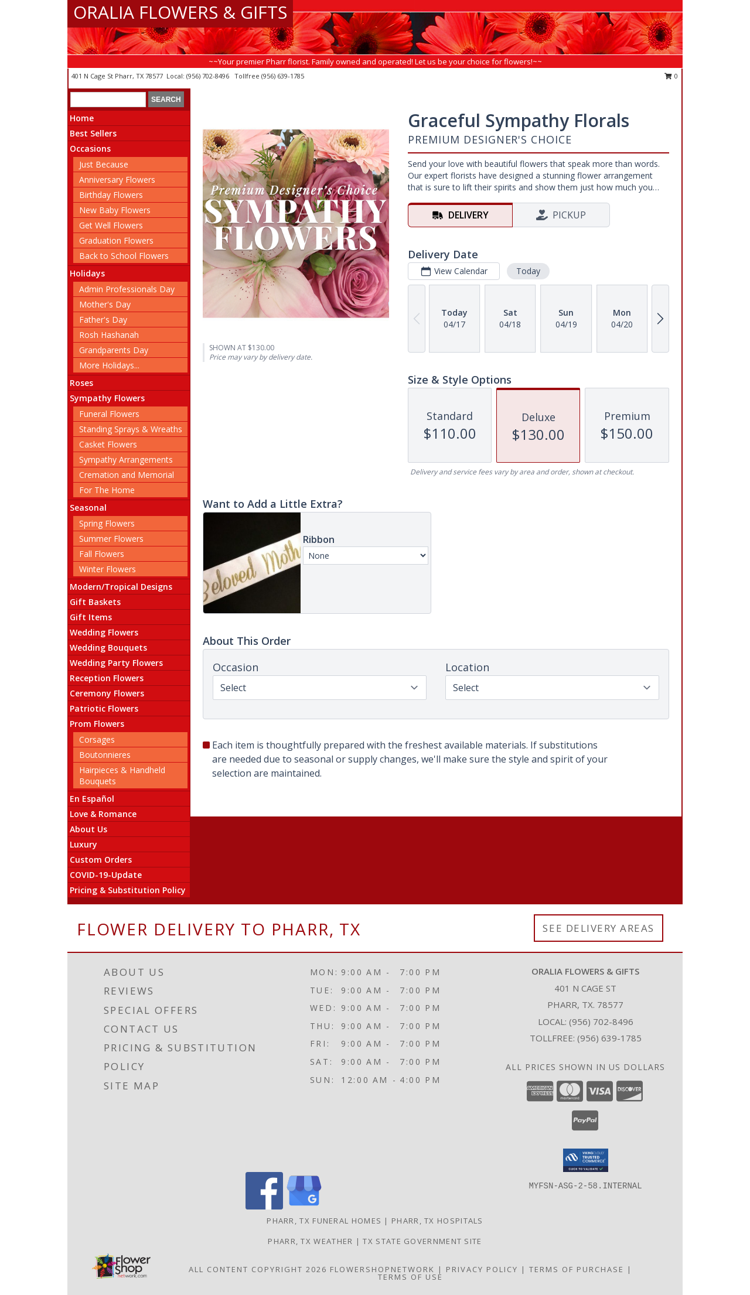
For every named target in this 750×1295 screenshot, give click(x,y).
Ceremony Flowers (107, 693)
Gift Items (91, 617)
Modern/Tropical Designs (121, 586)
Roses (81, 382)
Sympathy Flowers (107, 398)
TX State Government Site (422, 1241)
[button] (585, 1160)
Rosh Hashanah (109, 334)
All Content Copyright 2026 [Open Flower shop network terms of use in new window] (258, 1269)
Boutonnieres (105, 754)
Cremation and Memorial (126, 474)
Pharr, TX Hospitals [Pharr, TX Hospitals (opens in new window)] (437, 1220)
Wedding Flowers (104, 632)
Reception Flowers (107, 678)
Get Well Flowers (111, 225)
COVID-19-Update (106, 874)
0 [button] (671, 75)
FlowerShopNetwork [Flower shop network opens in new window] (382, 1269)
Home (82, 118)
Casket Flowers (108, 444)
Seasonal (88, 507)
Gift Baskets (95, 601)
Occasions (90, 148)
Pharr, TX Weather (310, 1241)
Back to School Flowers (124, 255)
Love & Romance (103, 813)
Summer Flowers (111, 538)
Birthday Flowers (111, 194)
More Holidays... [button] (109, 365)
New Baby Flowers (115, 210)
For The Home (107, 490)
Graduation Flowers (116, 240)
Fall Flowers (101, 553)
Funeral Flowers (109, 413)
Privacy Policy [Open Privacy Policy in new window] (482, 1269)
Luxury (83, 844)
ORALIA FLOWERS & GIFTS (180, 12)
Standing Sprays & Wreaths (130, 429)
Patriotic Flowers (104, 708)
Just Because (103, 164)
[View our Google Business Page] (304, 1206)
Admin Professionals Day (127, 289)
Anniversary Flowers (117, 179)
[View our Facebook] (264, 1206)
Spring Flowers (107, 523)
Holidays (87, 273)
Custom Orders (101, 859)
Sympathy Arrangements (126, 459)
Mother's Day (105, 304)
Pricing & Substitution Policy (128, 890)
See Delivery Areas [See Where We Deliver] (598, 928)
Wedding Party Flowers (116, 662)
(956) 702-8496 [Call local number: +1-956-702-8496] (208, 75)
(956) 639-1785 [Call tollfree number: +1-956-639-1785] (282, 75)
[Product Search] (108, 99)
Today (528, 270)
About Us (88, 829)
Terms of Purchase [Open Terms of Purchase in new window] (576, 1269)
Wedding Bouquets (108, 647)
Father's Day (103, 319)
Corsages (97, 739)
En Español (92, 798)
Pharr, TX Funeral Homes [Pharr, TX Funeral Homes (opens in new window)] (324, 1220)
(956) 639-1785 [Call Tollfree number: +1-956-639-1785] (609, 1038)
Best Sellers (93, 133)
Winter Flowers (107, 569)
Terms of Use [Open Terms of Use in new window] (410, 1277)
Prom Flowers (97, 723)
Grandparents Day (113, 350)
